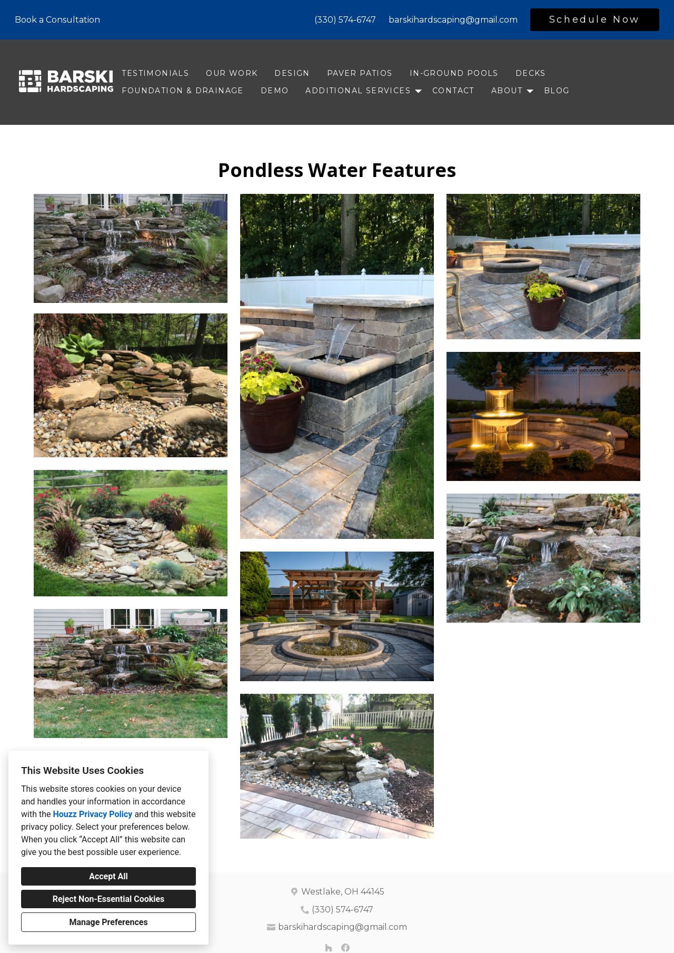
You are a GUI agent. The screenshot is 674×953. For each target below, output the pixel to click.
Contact (453, 90)
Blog (557, 90)
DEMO (275, 90)
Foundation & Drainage (182, 90)
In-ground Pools (454, 73)
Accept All (108, 876)
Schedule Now (594, 19)
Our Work (231, 73)
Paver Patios (360, 73)
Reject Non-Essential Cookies (109, 899)
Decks (531, 73)
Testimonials (155, 73)
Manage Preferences (108, 922)
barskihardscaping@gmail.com (453, 20)
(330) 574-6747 (345, 20)
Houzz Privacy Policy (92, 814)
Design (292, 73)
